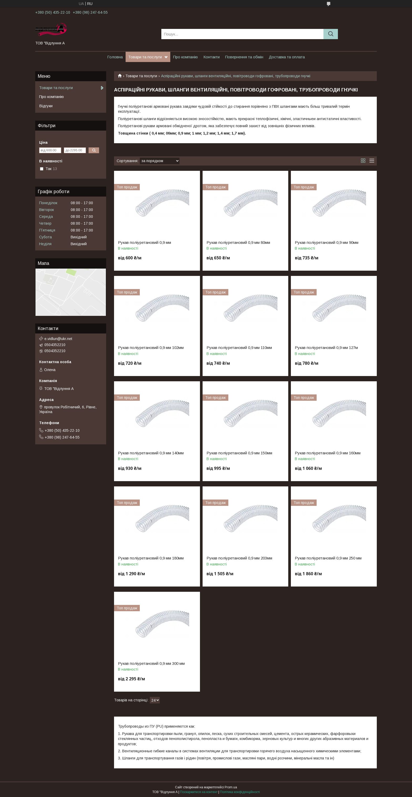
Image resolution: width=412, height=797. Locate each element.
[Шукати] (330, 34)
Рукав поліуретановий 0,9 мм (144, 242)
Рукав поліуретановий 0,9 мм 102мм (151, 348)
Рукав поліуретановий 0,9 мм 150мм (239, 453)
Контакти (211, 57)
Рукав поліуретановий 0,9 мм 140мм (151, 453)
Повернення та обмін (244, 57)
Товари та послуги (145, 57)
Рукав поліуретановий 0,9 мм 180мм (151, 558)
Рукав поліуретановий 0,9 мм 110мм (239, 348)
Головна (115, 57)
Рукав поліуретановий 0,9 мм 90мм (326, 242)
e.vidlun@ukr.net (58, 339)
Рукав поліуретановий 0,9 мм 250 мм (328, 558)
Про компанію (185, 57)
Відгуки (46, 106)
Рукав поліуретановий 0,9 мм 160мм (327, 453)
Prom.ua (231, 787)
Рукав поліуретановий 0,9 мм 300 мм (151, 663)
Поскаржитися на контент (199, 792)
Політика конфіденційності (240, 792)
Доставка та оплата (287, 57)
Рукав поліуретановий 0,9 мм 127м (326, 348)
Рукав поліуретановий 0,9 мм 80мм (238, 242)
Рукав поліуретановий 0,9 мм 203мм (239, 558)
